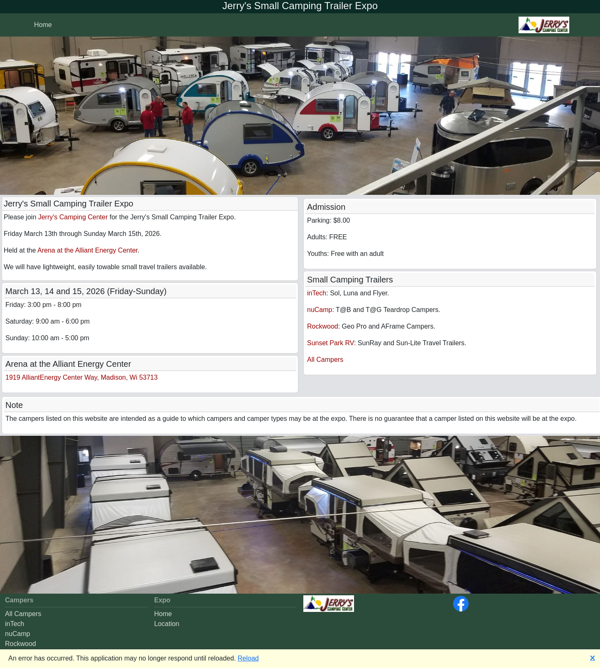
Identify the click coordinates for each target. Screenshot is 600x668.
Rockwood (322, 326)
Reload (248, 658)
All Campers (325, 359)
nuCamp (319, 309)
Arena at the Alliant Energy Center (87, 250)
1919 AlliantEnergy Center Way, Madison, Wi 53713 (81, 377)
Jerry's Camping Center (73, 217)
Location (167, 623)
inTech (316, 293)
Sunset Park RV (330, 342)
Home (163, 613)
